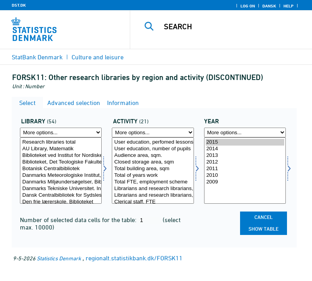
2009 (245, 182)
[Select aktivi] (153, 170)
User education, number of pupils (152, 149)
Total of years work (152, 175)
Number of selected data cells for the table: (79, 219)
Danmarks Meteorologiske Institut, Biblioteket (61, 175)
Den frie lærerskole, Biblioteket (61, 202)
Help (288, 6)
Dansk (269, 6)
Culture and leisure (98, 56)
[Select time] (245, 170)
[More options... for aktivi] (153, 132)
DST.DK (19, 5)
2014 (245, 149)
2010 (245, 175)
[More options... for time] (245, 132)
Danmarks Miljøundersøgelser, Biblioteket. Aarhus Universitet (61, 182)
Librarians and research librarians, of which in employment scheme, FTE (152, 195)
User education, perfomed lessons (152, 142)
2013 (245, 155)
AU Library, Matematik (61, 149)
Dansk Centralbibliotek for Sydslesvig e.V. (61, 195)
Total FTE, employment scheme (152, 182)
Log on (247, 6)
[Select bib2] (61, 170)
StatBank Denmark (37, 56)
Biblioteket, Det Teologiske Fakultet (61, 162)
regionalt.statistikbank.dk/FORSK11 (134, 257)
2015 (245, 142)
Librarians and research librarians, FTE (152, 188)
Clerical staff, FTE (152, 202)
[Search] (232, 26)
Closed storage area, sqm (152, 162)
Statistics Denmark (59, 258)
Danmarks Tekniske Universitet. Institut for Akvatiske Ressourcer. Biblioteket (61, 188)
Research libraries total (61, 142)
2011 (245, 168)
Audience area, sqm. (152, 155)
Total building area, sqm (152, 168)
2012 (245, 162)
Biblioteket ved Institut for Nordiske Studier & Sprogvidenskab (61, 155)
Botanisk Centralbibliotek (61, 168)
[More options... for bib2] (61, 132)
